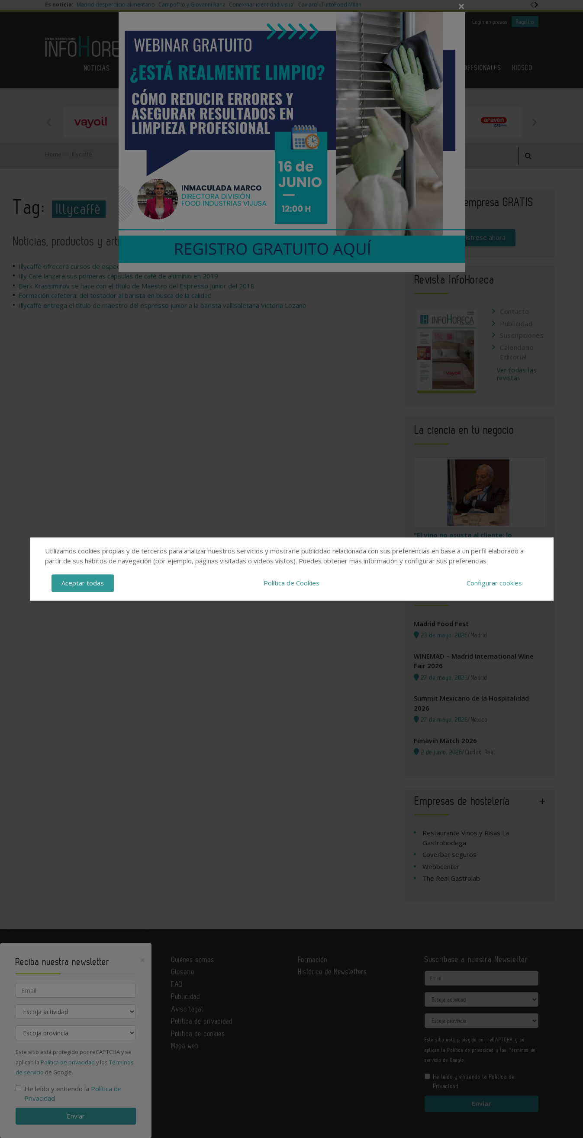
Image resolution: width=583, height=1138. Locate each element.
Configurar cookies (494, 583)
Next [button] (534, 122)
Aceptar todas (82, 583)
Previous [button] (49, 122)
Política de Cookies (291, 583)
